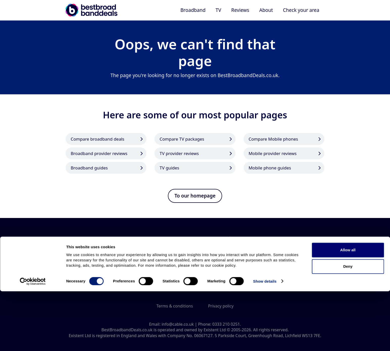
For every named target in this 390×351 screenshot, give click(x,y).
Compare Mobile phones (273, 139)
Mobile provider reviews (273, 153)
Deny (348, 326)
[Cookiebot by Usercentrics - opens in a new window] (33, 341)
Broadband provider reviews (99, 153)
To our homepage (194, 195)
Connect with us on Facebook (204, 285)
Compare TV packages (182, 139)
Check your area (301, 10)
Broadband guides (89, 168)
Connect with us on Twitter (186, 285)
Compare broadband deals (97, 139)
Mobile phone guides (270, 168)
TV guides (169, 168)
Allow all (348, 310)
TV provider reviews (179, 153)
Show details (265, 341)
